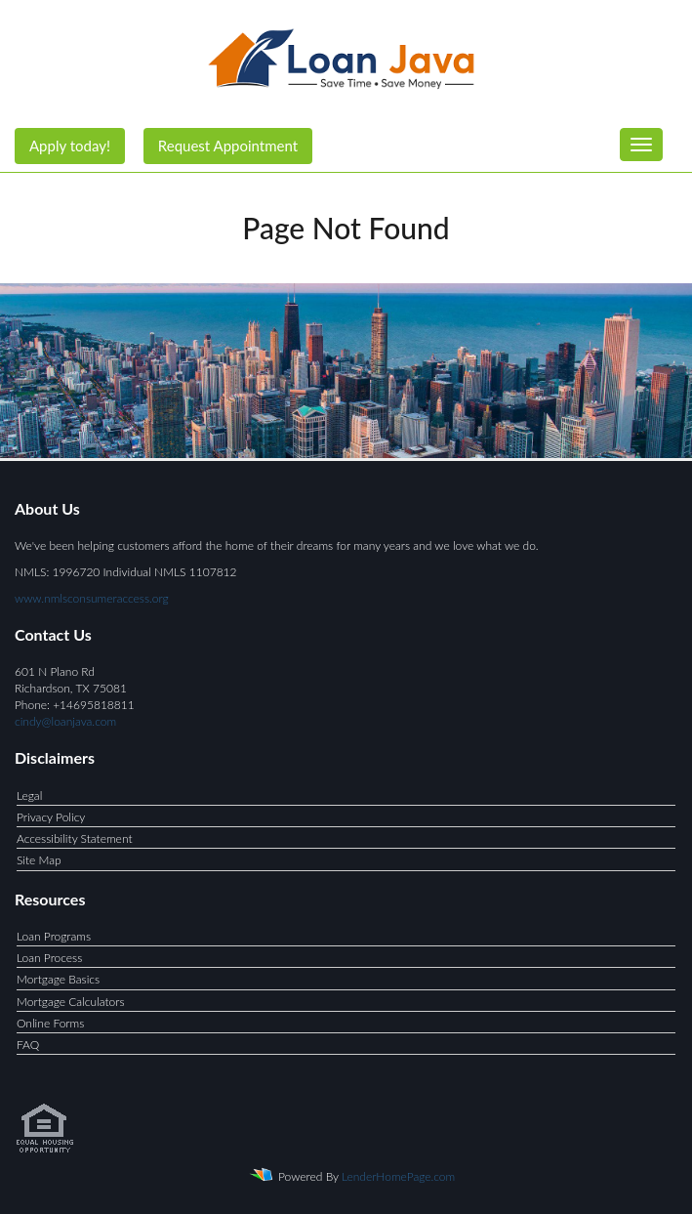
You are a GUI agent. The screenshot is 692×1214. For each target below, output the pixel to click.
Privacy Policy (51, 817)
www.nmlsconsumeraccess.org (92, 598)
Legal (29, 795)
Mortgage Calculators (71, 1001)
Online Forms (50, 1023)
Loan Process (49, 957)
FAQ (28, 1044)
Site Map (39, 860)
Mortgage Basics (58, 979)
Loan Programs (54, 936)
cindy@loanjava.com (65, 721)
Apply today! (69, 145)
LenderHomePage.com (398, 1176)
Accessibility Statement (75, 838)
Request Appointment (228, 145)
